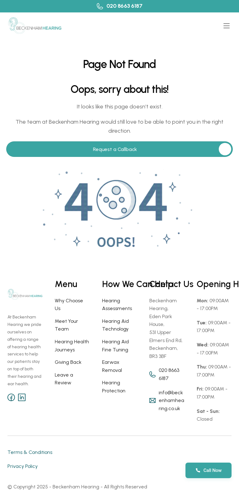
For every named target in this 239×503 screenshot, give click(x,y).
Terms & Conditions (29, 452)
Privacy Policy (22, 466)
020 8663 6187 (124, 5)
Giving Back (68, 362)
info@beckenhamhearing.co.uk (171, 400)
